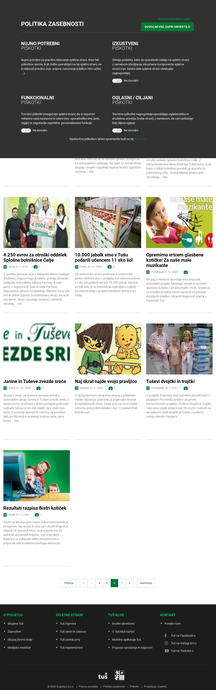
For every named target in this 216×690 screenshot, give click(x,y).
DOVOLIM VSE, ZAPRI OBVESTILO (168, 25)
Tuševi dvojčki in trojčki (170, 381)
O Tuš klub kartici (123, 631)
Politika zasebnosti (114, 686)
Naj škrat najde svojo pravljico (106, 381)
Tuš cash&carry (70, 639)
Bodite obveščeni (123, 623)
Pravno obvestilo (88, 686)
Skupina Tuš (15, 623)
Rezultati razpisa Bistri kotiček (34, 508)
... (91, 583)
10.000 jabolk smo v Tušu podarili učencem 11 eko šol (104, 257)
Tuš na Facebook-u (183, 635)
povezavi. (140, 138)
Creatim (162, 686)
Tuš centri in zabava (73, 631)
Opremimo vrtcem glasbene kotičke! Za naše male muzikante (175, 260)
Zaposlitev (14, 631)
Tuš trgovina (68, 623)
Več (91, 171)
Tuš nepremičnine (71, 647)
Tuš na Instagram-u (183, 643)
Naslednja (146, 583)
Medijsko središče (19, 647)
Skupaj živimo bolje (20, 639)
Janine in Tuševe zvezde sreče (34, 381)
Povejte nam (173, 623)
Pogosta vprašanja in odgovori (132, 647)
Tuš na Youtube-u (182, 650)
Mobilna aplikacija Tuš (126, 639)
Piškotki (134, 686)
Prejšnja (69, 583)
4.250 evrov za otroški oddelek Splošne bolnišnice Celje (35, 257)
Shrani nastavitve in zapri (174, 19)
